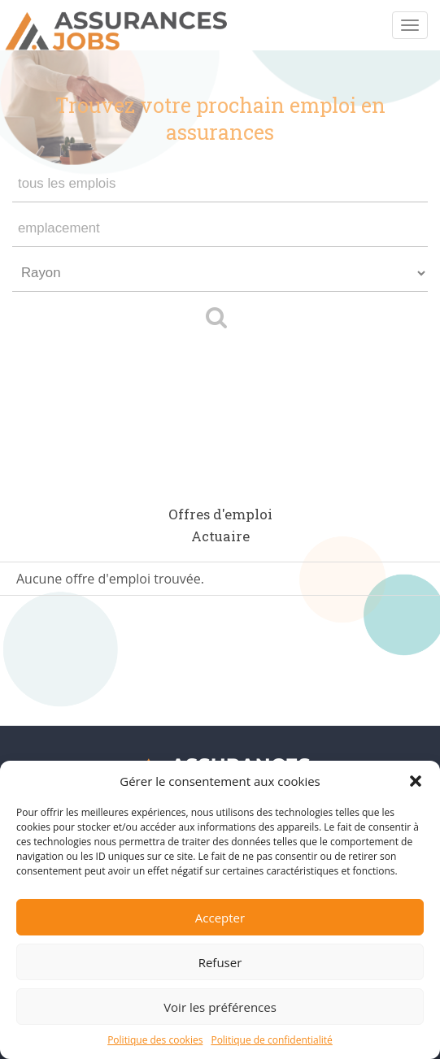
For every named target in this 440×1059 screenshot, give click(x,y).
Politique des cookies (155, 1040)
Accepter (220, 917)
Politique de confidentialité (271, 1040)
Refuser (220, 962)
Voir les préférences (220, 1007)
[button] (415, 781)
